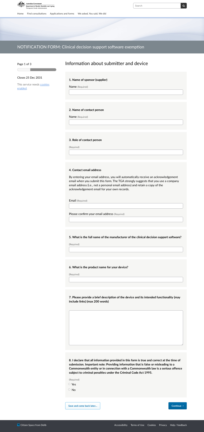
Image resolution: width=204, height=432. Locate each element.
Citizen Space (28, 425)
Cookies (151, 425)
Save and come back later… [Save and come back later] (82, 405)
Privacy (163, 425)
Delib (43, 425)
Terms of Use (137, 425)
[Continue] (177, 405)
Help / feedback (178, 425)
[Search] (184, 5)
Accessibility (120, 425)
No (72, 390)
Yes (72, 384)
